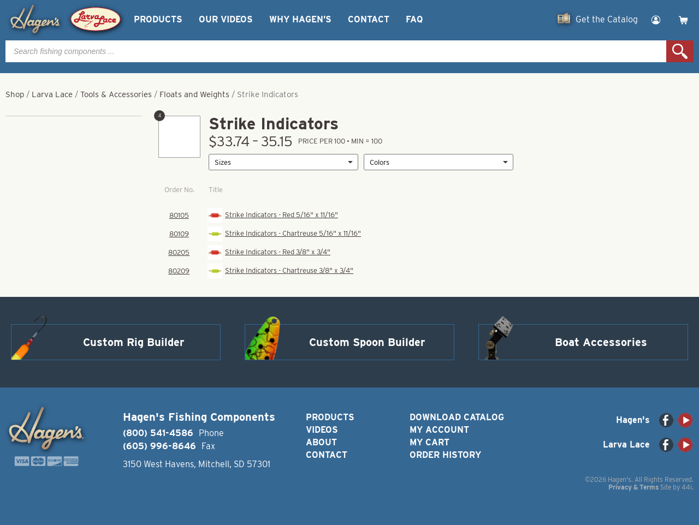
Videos (322, 430)
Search (680, 51)
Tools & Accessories (116, 94)
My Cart (429, 442)
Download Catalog (457, 417)
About (321, 442)
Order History (445, 455)
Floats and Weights (194, 94)
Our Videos (226, 19)
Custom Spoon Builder (367, 342)
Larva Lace (52, 94)
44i (687, 487)
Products (158, 19)
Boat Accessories (601, 342)
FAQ (414, 19)
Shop (14, 94)
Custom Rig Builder (134, 342)
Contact (368, 19)
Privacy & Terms (633, 487)
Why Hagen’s (300, 19)
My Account (439, 430)
